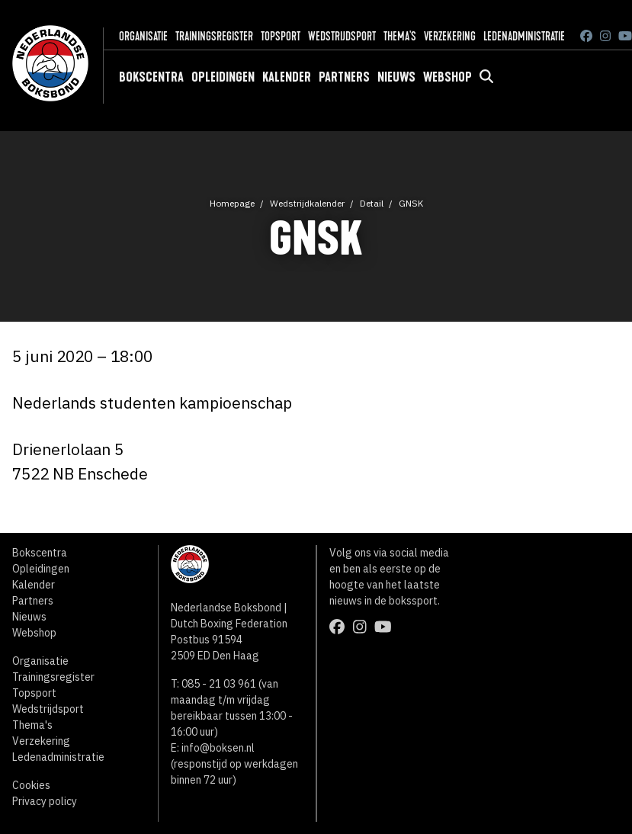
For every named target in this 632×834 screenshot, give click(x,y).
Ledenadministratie (524, 36)
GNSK (411, 203)
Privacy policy (44, 801)
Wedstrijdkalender (307, 203)
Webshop (447, 77)
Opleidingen (223, 77)
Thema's (399, 36)
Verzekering (450, 36)
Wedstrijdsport (342, 36)
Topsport (280, 36)
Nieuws (396, 77)
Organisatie (143, 36)
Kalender (286, 77)
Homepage (232, 203)
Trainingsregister (214, 36)
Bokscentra (151, 77)
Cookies (31, 785)
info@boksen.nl (218, 748)
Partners (344, 77)
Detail (371, 203)
